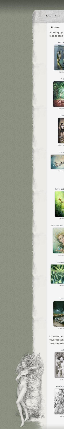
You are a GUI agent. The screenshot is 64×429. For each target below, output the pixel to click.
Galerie (48, 16)
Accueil (39, 16)
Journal (57, 16)
